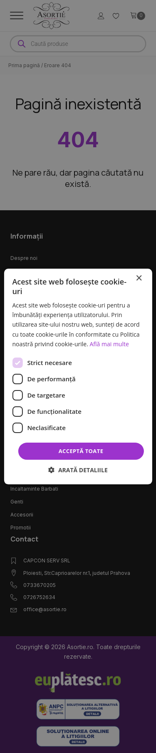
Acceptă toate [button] (81, 451)
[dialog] (78, 377)
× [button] (139, 278)
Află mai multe (109, 344)
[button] (78, 470)
